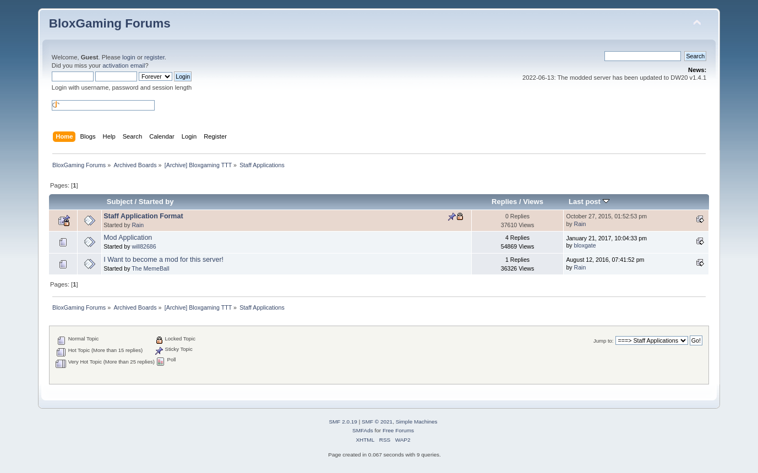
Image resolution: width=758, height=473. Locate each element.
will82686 (144, 246)
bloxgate (585, 245)
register (154, 57)
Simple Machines (417, 422)
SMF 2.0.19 (343, 422)
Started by (156, 201)
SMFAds (362, 430)
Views (533, 201)
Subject (120, 201)
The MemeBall (150, 268)
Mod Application (127, 237)
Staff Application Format (143, 216)
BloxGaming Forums (110, 23)
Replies (504, 201)
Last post (589, 201)
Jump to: (603, 341)
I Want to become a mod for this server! (163, 259)
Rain (138, 225)
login (128, 57)
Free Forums (398, 430)
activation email (123, 65)
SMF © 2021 (377, 422)
